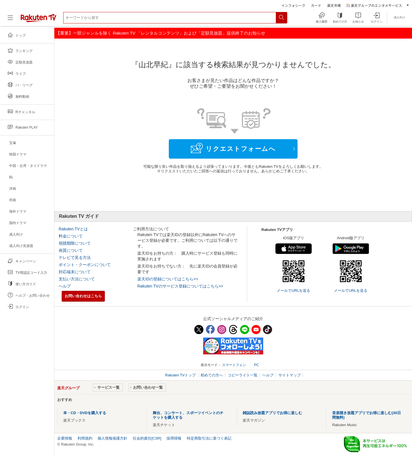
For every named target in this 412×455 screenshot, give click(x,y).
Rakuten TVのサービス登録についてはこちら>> (180, 286)
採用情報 (174, 438)
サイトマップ (289, 375)
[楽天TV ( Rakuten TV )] (38, 20)
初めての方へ (212, 375)
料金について (71, 236)
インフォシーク (293, 5)
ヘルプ (65, 286)
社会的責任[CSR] (147, 438)
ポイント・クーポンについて (85, 264)
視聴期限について (75, 243)
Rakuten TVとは (73, 229)
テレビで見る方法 (75, 257)
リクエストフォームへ (233, 148)
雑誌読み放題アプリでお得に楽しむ (272, 413)
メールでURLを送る (293, 290)
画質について (71, 250)
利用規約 (85, 438)
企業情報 (64, 438)
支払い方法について (77, 279)
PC (256, 365)
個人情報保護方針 (112, 438)
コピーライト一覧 (243, 375)
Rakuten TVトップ (181, 375)
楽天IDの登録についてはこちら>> (167, 279)
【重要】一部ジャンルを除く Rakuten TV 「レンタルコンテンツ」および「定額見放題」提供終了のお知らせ (160, 33)
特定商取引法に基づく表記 (209, 438)
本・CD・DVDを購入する (84, 413)
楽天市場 (334, 5)
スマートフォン (234, 365)
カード (316, 5)
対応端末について (75, 272)
